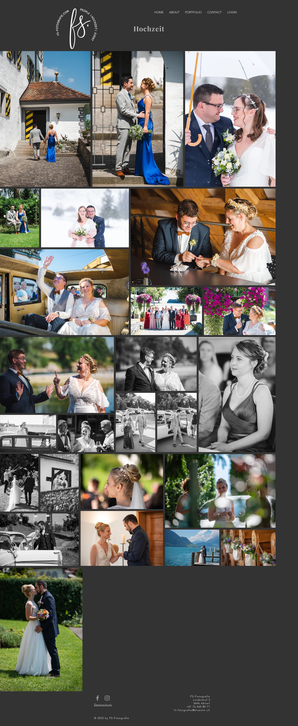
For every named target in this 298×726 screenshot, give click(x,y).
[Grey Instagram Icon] (107, 698)
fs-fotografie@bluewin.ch (192, 710)
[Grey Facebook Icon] (97, 698)
